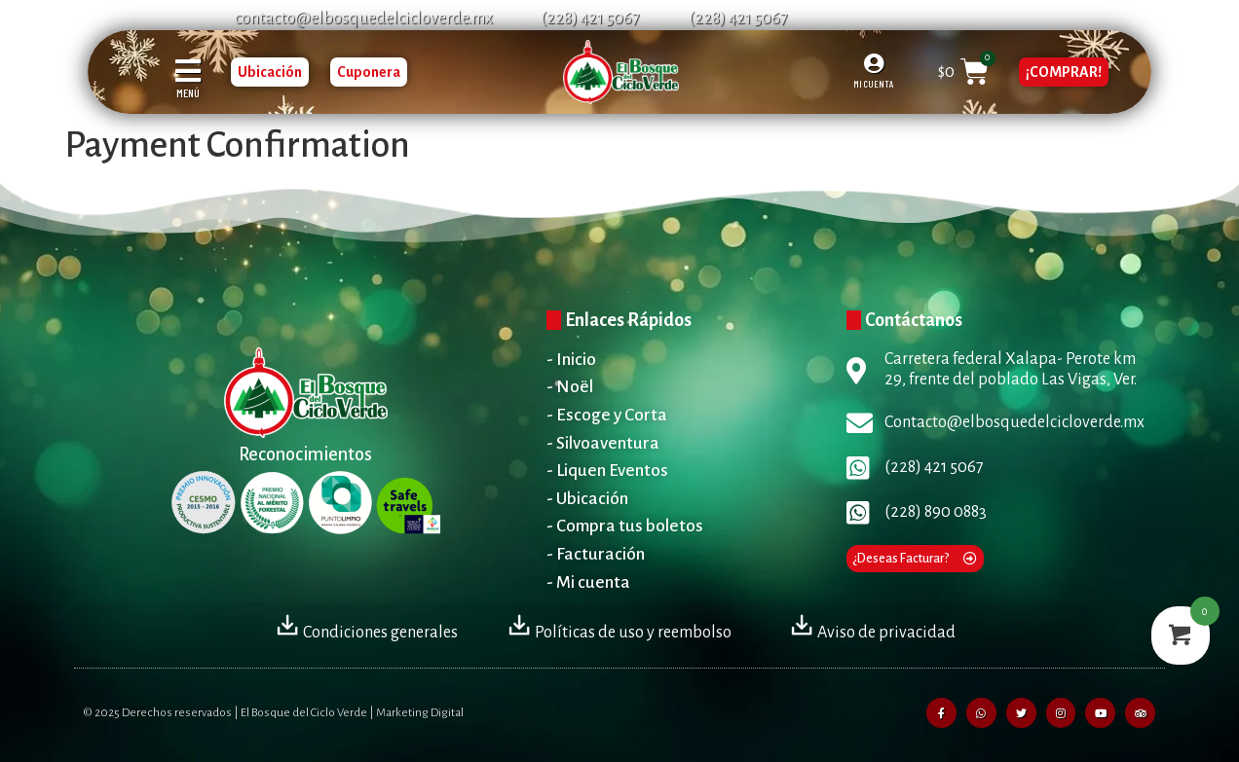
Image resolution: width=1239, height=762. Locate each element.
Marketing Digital (420, 713)
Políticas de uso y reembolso (619, 632)
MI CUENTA (873, 84)
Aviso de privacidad (872, 632)
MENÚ (188, 92)
